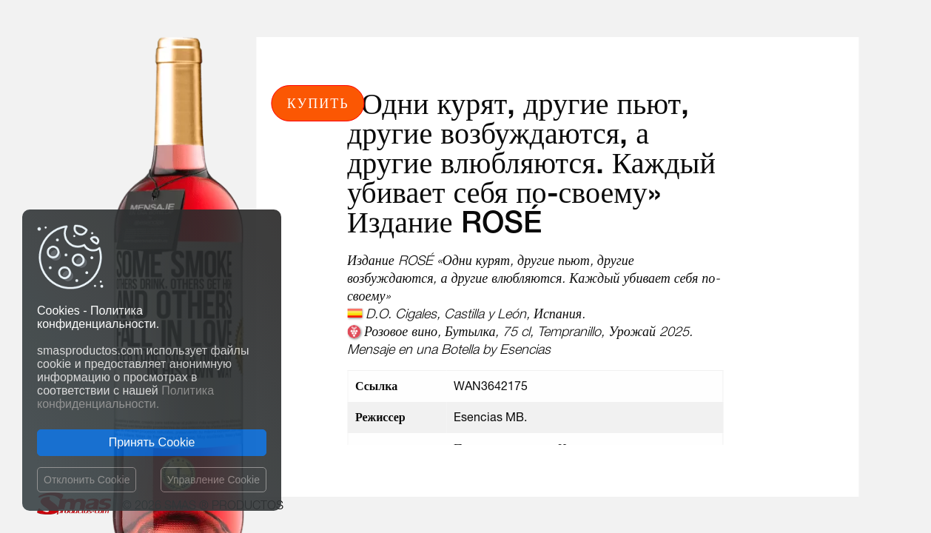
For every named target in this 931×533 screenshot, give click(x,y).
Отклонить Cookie (87, 480)
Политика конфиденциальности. (125, 397)
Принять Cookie (152, 442)
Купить (318, 103)
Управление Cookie (213, 480)
